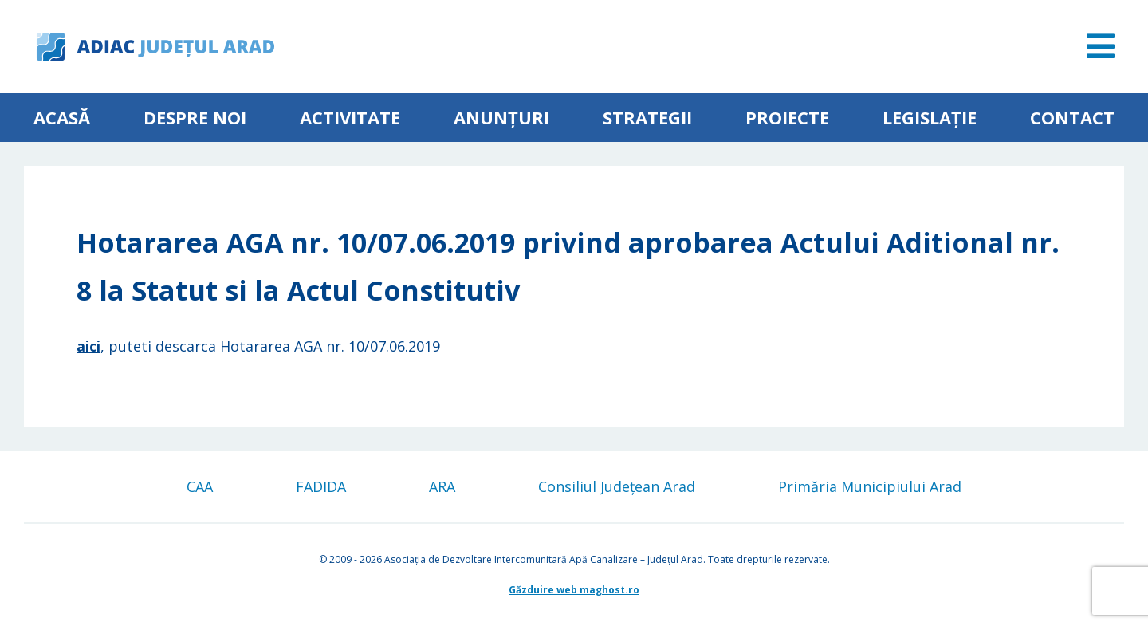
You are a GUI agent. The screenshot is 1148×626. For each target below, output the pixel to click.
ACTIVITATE (350, 117)
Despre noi (195, 117)
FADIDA (321, 486)
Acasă (61, 117)
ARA (442, 486)
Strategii (647, 117)
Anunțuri (501, 117)
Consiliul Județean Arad (616, 486)
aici (88, 346)
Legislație (930, 117)
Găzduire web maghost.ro (574, 589)
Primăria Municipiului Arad (869, 486)
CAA (200, 486)
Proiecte (787, 117)
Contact (1072, 117)
